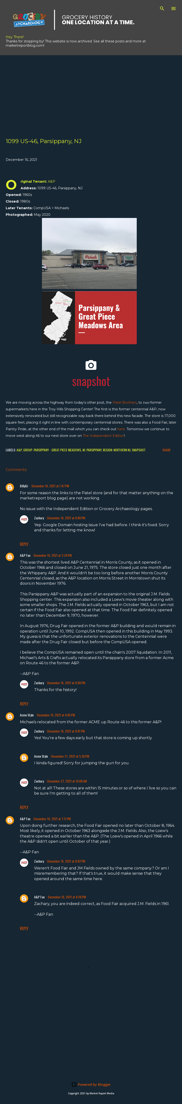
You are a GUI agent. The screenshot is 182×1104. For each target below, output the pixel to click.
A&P (19, 449)
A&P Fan (25, 555)
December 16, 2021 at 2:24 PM (53, 555)
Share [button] (166, 449)
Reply (24, 544)
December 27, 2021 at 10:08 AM (67, 780)
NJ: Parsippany (91, 449)
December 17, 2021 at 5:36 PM (70, 756)
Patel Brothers (125, 402)
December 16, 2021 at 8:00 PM (66, 517)
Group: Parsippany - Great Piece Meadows (52, 449)
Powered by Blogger (91, 1084)
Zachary (39, 517)
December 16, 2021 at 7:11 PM (52, 818)
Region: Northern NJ (116, 449)
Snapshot (139, 449)
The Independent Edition (103, 436)
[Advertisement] (91, 88)
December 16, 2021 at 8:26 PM (67, 896)
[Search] (162, 8)
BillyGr (24, 485)
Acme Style (27, 714)
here (121, 429)
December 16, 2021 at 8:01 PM (66, 730)
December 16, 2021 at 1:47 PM (50, 485)
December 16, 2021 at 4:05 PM (56, 714)
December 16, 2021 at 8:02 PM (66, 861)
